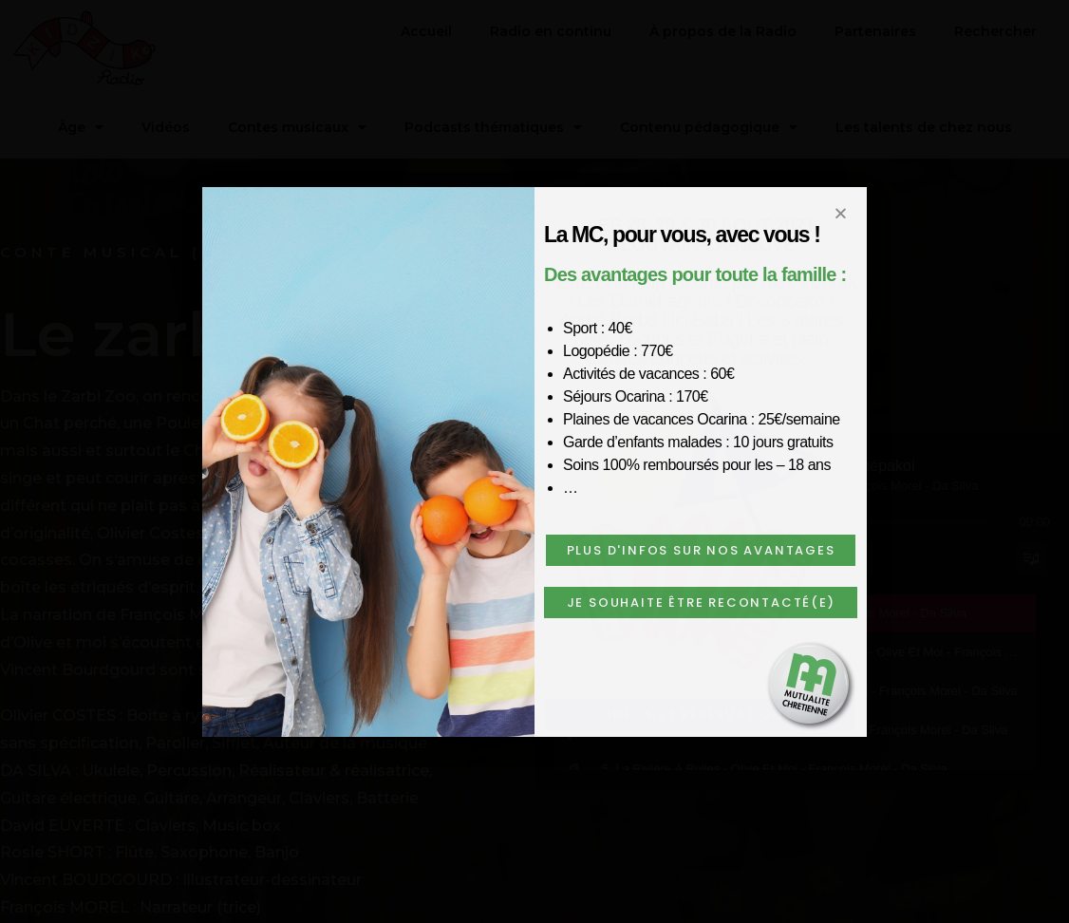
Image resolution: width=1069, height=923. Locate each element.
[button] (700, 550)
